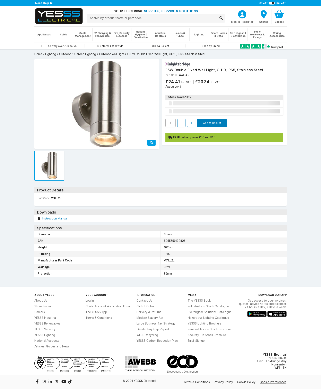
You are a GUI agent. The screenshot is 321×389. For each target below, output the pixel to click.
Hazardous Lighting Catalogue (208, 317)
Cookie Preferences (273, 382)
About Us (40, 300)
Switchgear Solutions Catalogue (210, 312)
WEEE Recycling (147, 335)
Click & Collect (146, 306)
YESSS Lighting (44, 335)
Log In (90, 300)
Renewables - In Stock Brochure (209, 329)
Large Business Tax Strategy (156, 323)
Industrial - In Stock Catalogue (208, 306)
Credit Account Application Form (108, 306)
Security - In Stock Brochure (207, 335)
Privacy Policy (223, 382)
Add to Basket (212, 122)
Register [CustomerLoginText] (247, 21)
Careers (39, 312)
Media (192, 294)
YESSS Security (44, 329)
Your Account (97, 294)
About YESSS (44, 294)
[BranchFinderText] (264, 16)
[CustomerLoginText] (242, 13)
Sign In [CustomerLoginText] (235, 21)
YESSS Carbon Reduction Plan (157, 340)
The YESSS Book (199, 300)
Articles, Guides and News (52, 346)
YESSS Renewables (47, 323)
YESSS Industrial (45, 317)
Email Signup (196, 340)
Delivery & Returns (149, 312)
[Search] (221, 18)
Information (146, 294)
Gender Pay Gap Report (153, 329)
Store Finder (42, 306)
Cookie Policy (246, 382)
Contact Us (144, 300)
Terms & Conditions (99, 317)
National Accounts (46, 340)
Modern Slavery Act (150, 317)
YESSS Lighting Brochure (205, 323)
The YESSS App (96, 312)
